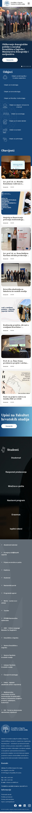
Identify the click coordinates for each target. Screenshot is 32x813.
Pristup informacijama (7, 799)
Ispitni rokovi (16, 529)
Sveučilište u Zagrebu (9, 638)
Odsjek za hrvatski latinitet (17, 121)
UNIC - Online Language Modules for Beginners (10, 629)
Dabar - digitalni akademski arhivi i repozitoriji (11, 683)
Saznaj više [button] (9, 60)
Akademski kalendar (9, 545)
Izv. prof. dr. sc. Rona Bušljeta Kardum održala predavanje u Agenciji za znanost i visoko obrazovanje (16, 256)
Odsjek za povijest (15, 130)
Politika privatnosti (6, 797)
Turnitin (5, 610)
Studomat (16, 458)
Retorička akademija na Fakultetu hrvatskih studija (15, 290)
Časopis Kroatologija (9, 675)
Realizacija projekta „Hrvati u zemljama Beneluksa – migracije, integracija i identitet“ (16, 328)
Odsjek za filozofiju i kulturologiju (14, 98)
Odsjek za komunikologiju (12, 91)
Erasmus (16, 514)
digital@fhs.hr (24, 786)
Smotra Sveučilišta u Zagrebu (9, 646)
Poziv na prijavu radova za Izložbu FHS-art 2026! (14, 398)
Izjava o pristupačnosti (7, 801)
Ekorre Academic (14, 811)
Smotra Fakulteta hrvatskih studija (8, 656)
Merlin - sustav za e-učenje (9, 602)
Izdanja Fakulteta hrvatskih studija (8, 666)
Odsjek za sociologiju (18, 114)
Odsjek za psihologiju (16, 139)
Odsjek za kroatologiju (11, 85)
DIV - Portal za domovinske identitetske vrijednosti (11, 711)
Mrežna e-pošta (16, 486)
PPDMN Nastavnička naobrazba (9, 619)
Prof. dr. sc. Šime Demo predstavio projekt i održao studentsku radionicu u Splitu (15, 364)
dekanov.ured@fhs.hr (12, 782)
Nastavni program (16, 500)
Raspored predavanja (16, 472)
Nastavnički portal (8, 585)
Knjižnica (5, 570)
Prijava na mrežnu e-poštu (11, 562)
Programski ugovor (9, 593)
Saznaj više (5, 187)
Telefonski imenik (6, 794)
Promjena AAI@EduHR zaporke (10, 554)
